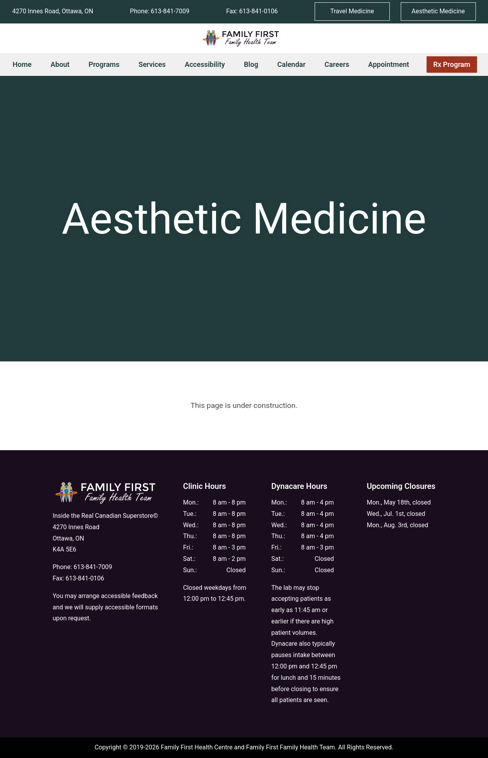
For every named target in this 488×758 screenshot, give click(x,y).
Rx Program (448, 65)
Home (22, 64)
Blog (251, 64)
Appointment (388, 64)
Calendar (291, 64)
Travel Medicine (352, 11)
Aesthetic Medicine (438, 11)
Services (152, 64)
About (59, 64)
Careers (336, 64)
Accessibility (205, 64)
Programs (103, 64)
